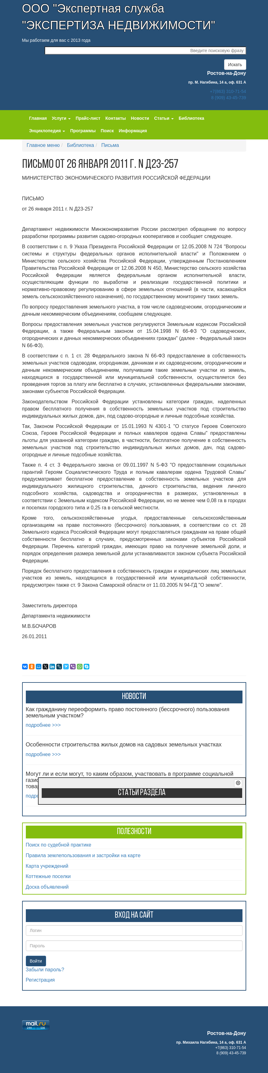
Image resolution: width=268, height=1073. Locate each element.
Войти (36, 961)
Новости (140, 118)
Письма (110, 145)
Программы (83, 130)
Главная (38, 118)
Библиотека (191, 118)
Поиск (107, 130)
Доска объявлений (47, 887)
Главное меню (43, 145)
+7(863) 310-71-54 (228, 91)
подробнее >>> (43, 725)
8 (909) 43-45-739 (228, 97)
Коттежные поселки (48, 876)
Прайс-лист (88, 118)
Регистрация (40, 980)
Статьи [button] (164, 118)
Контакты (115, 118)
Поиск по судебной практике (59, 844)
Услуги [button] (61, 118)
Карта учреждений (47, 866)
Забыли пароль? (45, 969)
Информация (133, 130)
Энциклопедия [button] (47, 130)
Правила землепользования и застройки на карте (83, 855)
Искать (235, 64)
